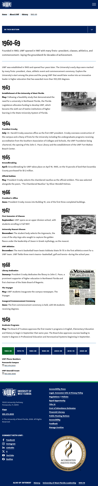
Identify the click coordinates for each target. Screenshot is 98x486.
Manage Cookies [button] (79, 482)
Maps (4, 409)
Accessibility (54, 420)
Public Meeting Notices (59, 416)
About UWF (14, 14)
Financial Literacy (57, 412)
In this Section (11, 29)
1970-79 (20, 351)
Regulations (54, 396)
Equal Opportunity (57, 400)
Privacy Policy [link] (56, 482)
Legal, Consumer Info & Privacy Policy (66, 393)
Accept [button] (68, 482)
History (25, 14)
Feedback (53, 423)
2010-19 (71, 351)
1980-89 (32, 351)
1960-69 (34, 14)
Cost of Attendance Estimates (62, 408)
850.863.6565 (10, 374)
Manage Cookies (56, 427)
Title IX (52, 404)
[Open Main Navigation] (94, 4)
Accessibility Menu (57, 389)
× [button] (96, 480)
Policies (65, 396)
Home (4, 14)
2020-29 (83, 351)
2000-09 (58, 351)
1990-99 (45, 351)
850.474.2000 (10, 365)
